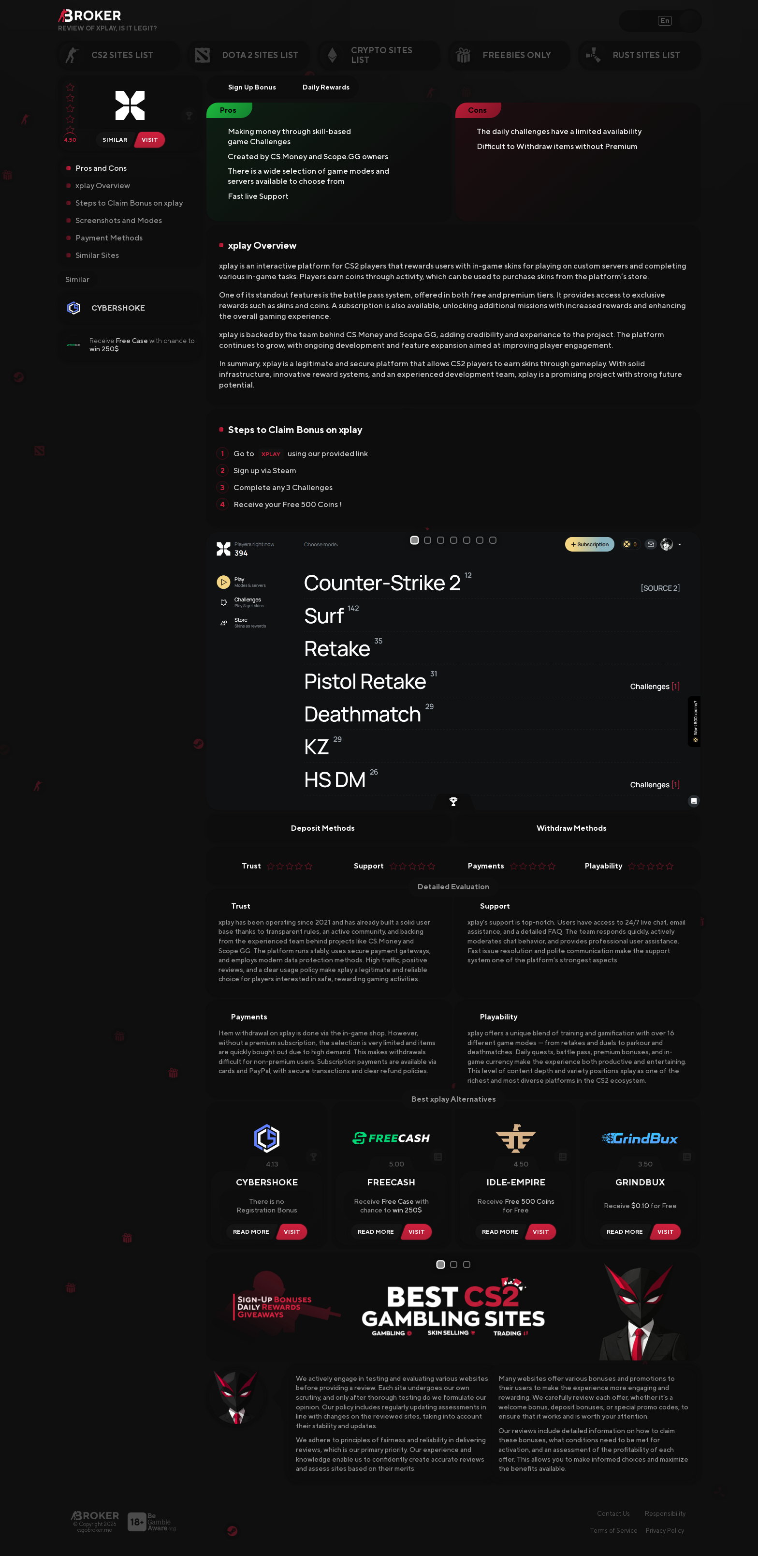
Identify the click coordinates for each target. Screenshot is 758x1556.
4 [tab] (455, 540)
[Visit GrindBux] (668, 1232)
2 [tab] (429, 540)
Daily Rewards (320, 87)
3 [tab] (442, 540)
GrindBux (640, 1182)
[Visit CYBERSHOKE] (294, 1232)
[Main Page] (95, 1515)
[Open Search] (690, 21)
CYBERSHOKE (118, 308)
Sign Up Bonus (246, 87)
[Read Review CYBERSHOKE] (249, 1232)
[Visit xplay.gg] (152, 140)
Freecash (391, 1182)
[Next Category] (716, 55)
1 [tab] (415, 540)
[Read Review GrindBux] (623, 1232)
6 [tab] (481, 540)
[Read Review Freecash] (374, 1232)
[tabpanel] (453, 671)
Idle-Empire (515, 1182)
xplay (271, 454)
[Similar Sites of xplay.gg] (113, 140)
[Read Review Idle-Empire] (498, 1232)
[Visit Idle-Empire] (543, 1232)
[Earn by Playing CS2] (453, 802)
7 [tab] (494, 540)
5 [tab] (468, 540)
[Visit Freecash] (419, 1232)
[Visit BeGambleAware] (152, 1521)
